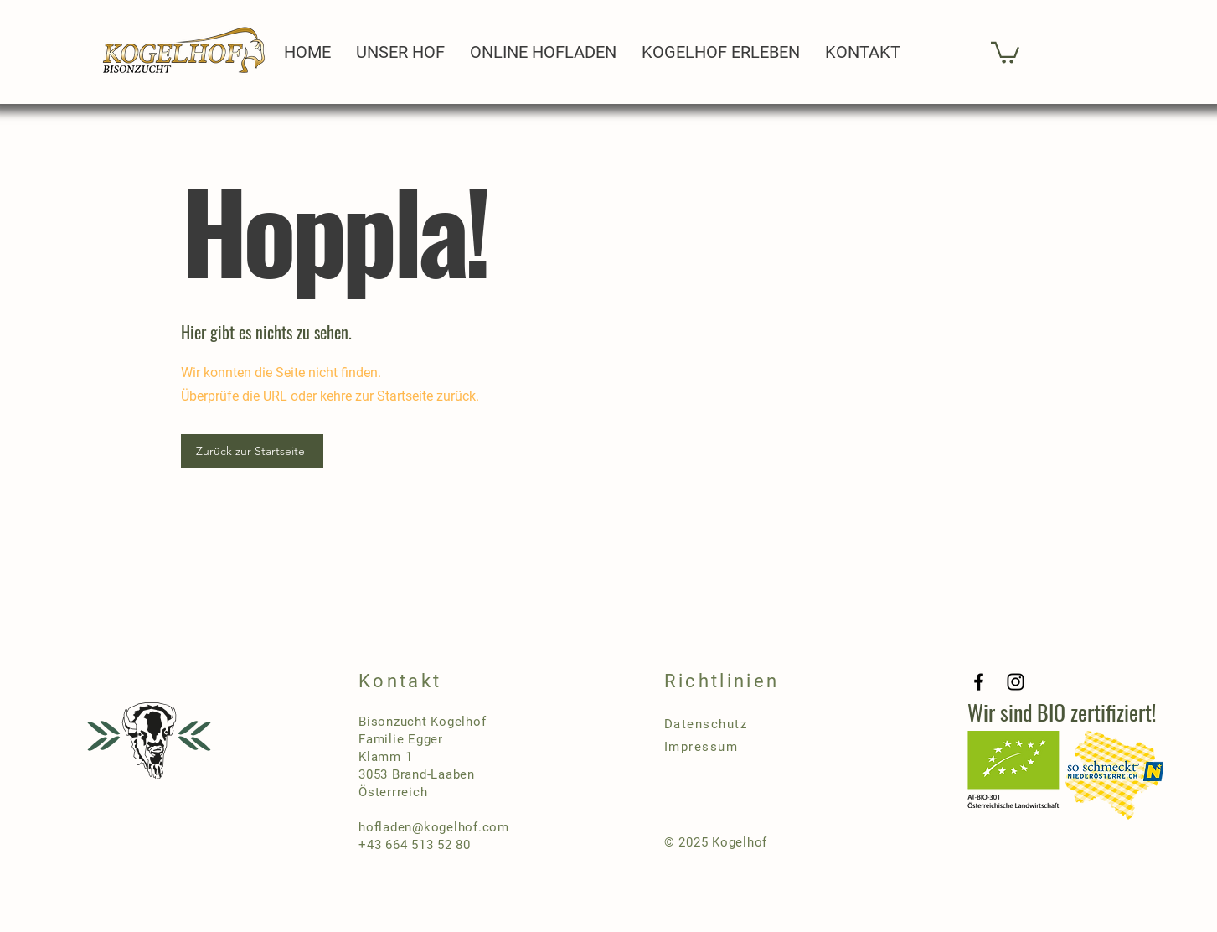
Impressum (701, 746)
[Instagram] (1015, 682)
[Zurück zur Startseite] (252, 451)
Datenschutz (706, 724)
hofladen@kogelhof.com (433, 827)
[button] (1005, 51)
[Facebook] (978, 682)
